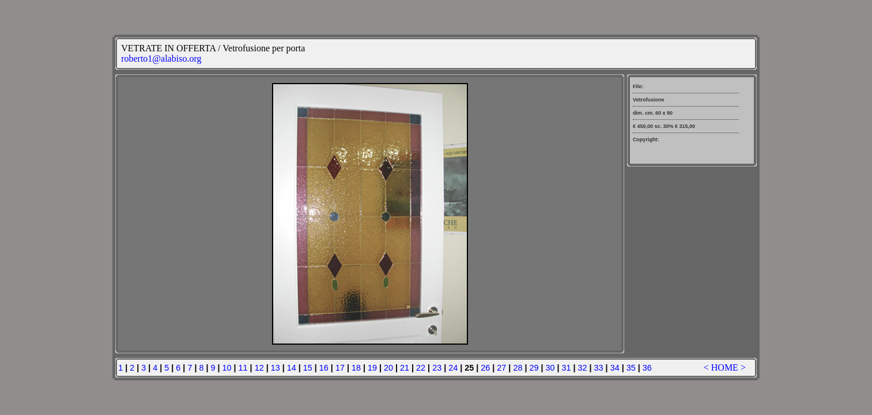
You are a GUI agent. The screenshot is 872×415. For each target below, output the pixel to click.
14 (291, 367)
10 (227, 367)
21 (404, 367)
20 (388, 367)
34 (615, 367)
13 (275, 367)
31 (566, 367)
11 (243, 367)
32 (582, 367)
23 (436, 367)
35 (631, 367)
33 (598, 367)
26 (485, 367)
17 (340, 367)
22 (420, 367)
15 (307, 367)
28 (517, 367)
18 (356, 367)
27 (501, 367)
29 (533, 367)
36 (647, 367)
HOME (724, 367)
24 (453, 367)
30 (549, 367)
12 (259, 367)
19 (372, 367)
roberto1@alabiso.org (161, 58)
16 (324, 367)
